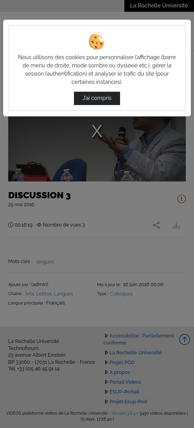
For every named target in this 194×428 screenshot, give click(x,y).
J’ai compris (97, 98)
